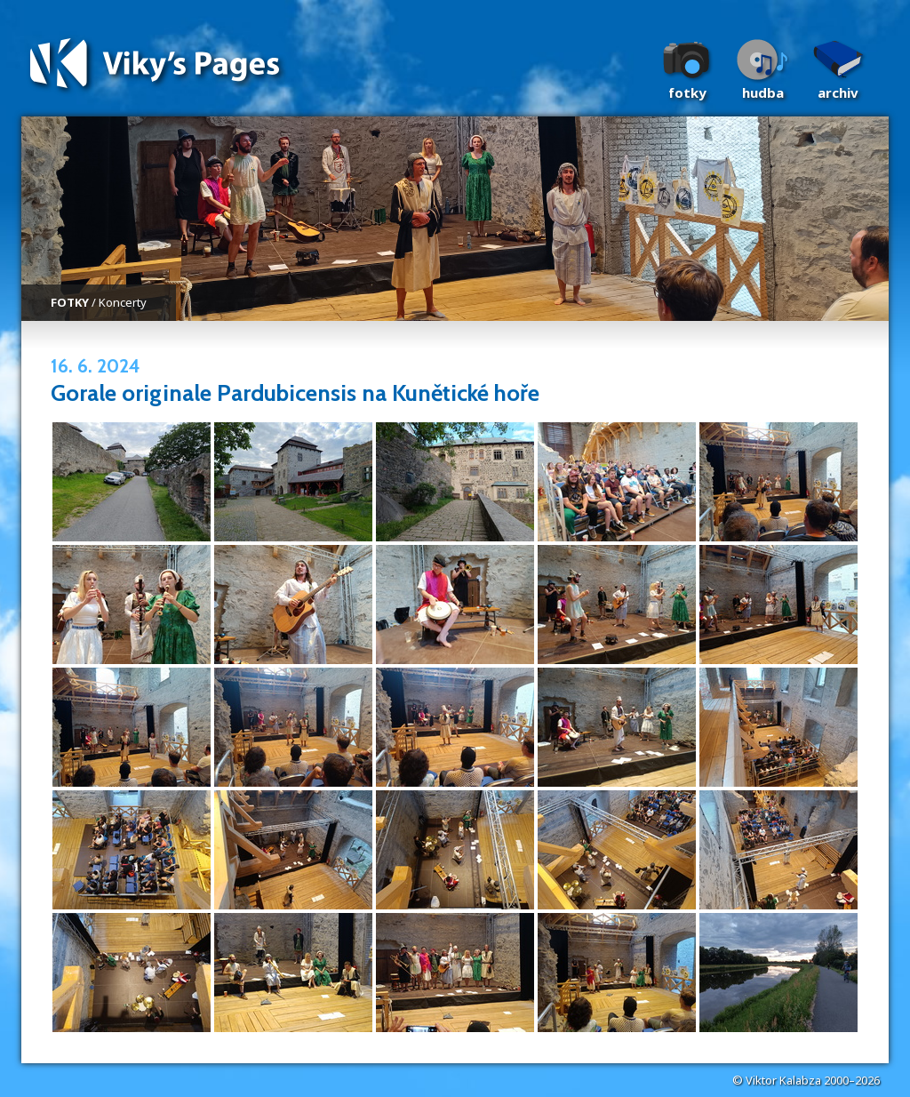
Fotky (687, 92)
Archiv (838, 92)
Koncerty (123, 302)
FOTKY (70, 302)
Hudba (763, 92)
